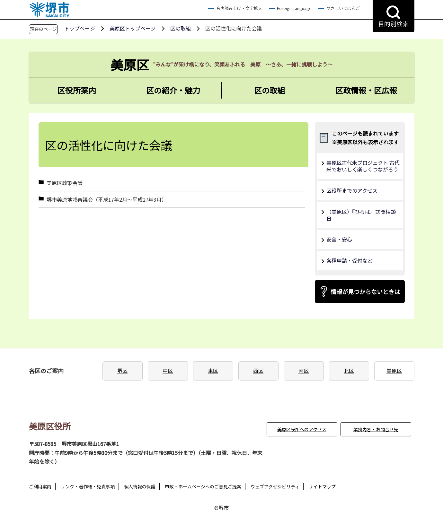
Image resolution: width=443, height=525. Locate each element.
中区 (168, 370)
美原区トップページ (133, 28)
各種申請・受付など (349, 260)
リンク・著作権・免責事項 (88, 486)
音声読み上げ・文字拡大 (239, 8)
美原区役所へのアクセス (301, 429)
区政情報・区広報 (366, 90)
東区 (213, 370)
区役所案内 (77, 90)
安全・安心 (339, 239)
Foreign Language (294, 8)
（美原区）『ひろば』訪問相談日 (361, 215)
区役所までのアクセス (351, 190)
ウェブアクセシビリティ (275, 486)
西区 (258, 370)
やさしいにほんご (343, 8)
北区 (349, 370)
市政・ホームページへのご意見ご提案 (203, 486)
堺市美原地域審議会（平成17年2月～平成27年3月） (107, 199)
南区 (303, 370)
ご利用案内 (40, 486)
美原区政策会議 (65, 182)
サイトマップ (322, 486)
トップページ (79, 28)
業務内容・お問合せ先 (375, 429)
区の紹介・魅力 (173, 90)
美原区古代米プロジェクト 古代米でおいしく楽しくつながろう (363, 166)
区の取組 (180, 28)
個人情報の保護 (139, 486)
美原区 (394, 370)
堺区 (122, 370)
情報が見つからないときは (365, 291)
